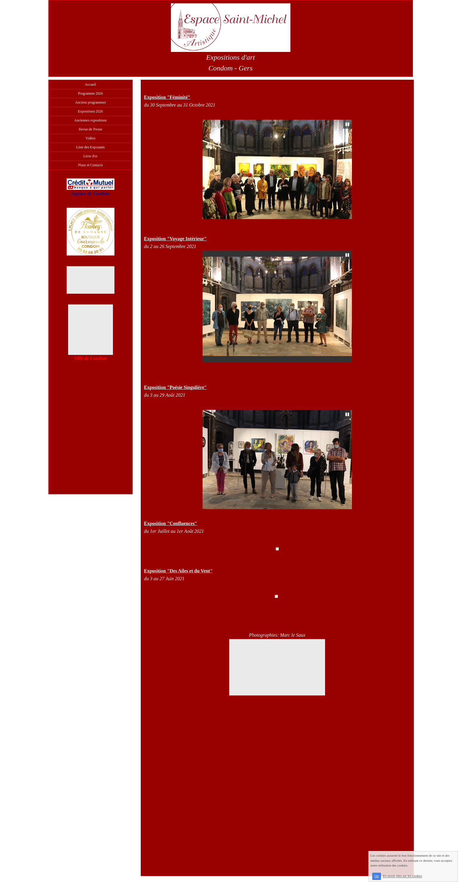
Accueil (90, 84)
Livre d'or (90, 156)
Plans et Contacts (90, 165)
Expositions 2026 (90, 111)
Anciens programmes (90, 102)
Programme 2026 (90, 93)
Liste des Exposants (90, 147)
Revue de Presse (90, 129)
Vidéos (90, 138)
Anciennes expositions (90, 120)
